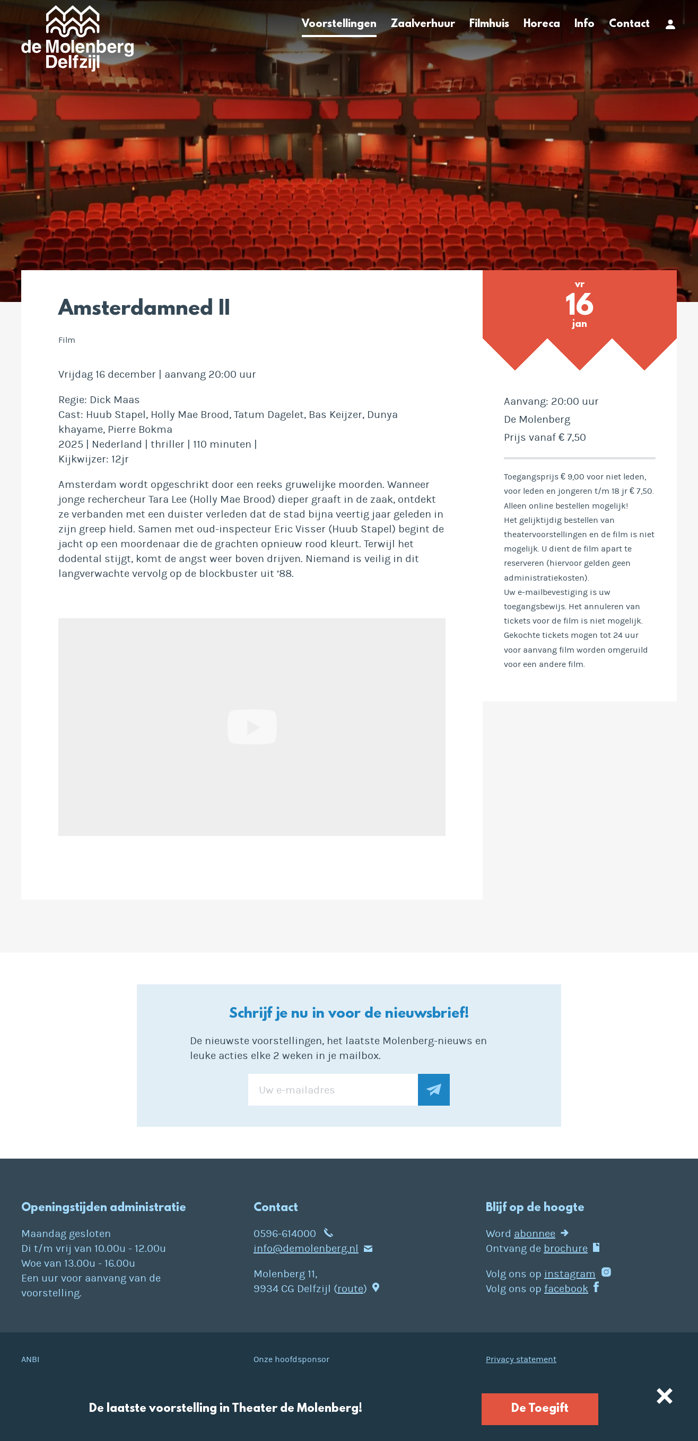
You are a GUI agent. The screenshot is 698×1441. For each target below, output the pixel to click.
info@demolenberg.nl (306, 1248)
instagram (570, 1274)
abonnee (534, 1233)
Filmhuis (489, 24)
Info (584, 24)
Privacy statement (521, 1359)
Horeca (542, 24)
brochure (566, 1248)
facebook (566, 1289)
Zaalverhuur (423, 24)
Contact (629, 24)
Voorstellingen (339, 24)
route (350, 1289)
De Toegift (540, 1409)
